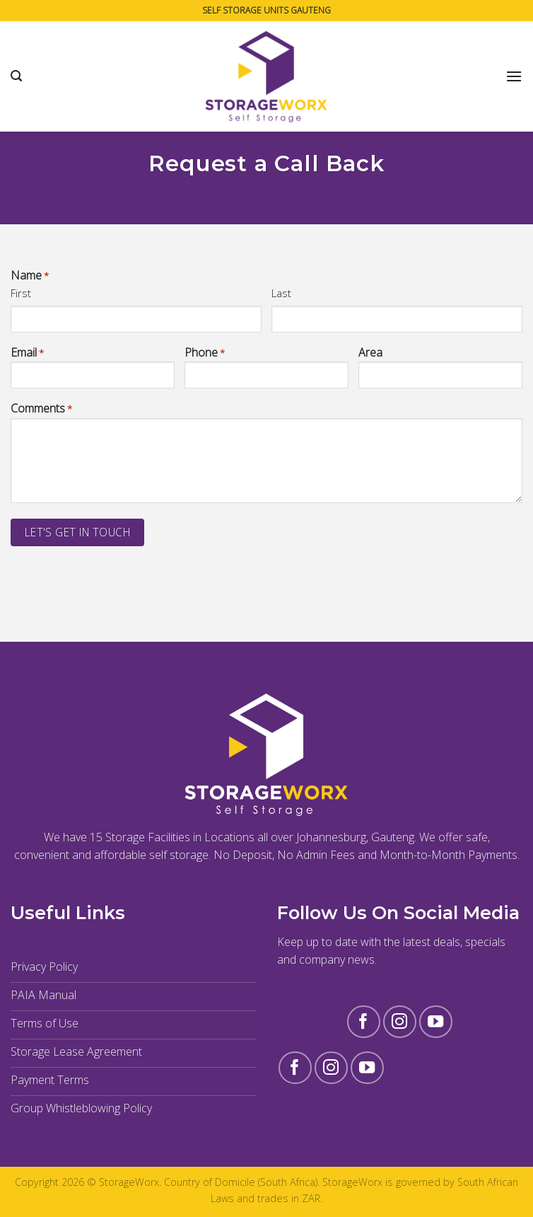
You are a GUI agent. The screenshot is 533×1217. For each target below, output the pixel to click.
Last (281, 293)
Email (27, 353)
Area (370, 352)
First (21, 293)
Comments (41, 408)
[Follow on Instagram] (399, 1022)
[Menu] (513, 76)
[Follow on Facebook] (363, 1022)
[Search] (16, 76)
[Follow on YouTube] (435, 1022)
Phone (204, 353)
